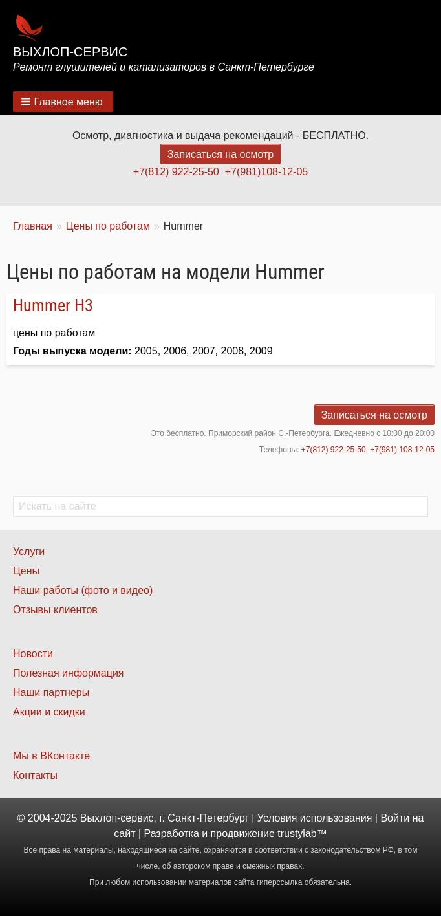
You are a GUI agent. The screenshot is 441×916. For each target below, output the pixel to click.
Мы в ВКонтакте (51, 755)
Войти (394, 817)
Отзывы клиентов (55, 609)
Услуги (29, 551)
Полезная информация (68, 673)
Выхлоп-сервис (70, 52)
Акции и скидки (49, 711)
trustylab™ (302, 833)
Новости (33, 653)
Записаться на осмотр (220, 154)
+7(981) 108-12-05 (402, 449)
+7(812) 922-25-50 (176, 171)
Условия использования (314, 817)
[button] (63, 101)
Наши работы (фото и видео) (83, 590)
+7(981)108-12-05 (266, 171)
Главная (32, 226)
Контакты (35, 775)
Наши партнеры (51, 692)
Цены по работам (108, 226)
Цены (26, 570)
